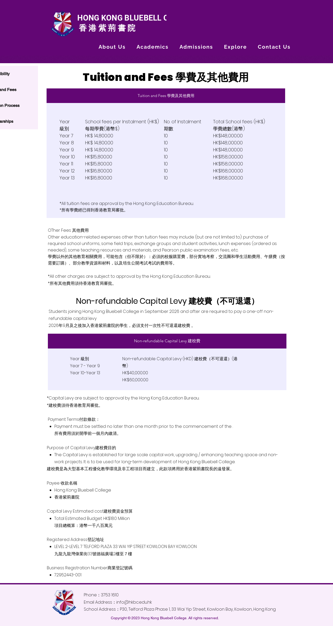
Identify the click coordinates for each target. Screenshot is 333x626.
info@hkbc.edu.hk (134, 602)
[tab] (166, 95)
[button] (112, 47)
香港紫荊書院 (106, 28)
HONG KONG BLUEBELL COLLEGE (136, 17)
